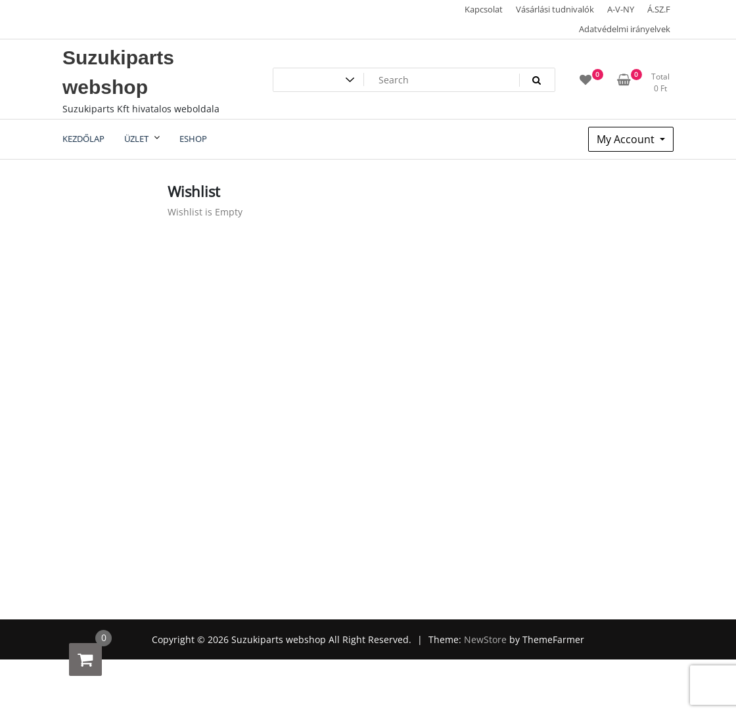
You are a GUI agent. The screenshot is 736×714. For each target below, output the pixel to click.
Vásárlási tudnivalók (555, 9)
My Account (627, 139)
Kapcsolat (484, 9)
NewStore (485, 639)
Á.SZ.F (658, 9)
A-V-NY (620, 9)
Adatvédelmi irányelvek (624, 29)
